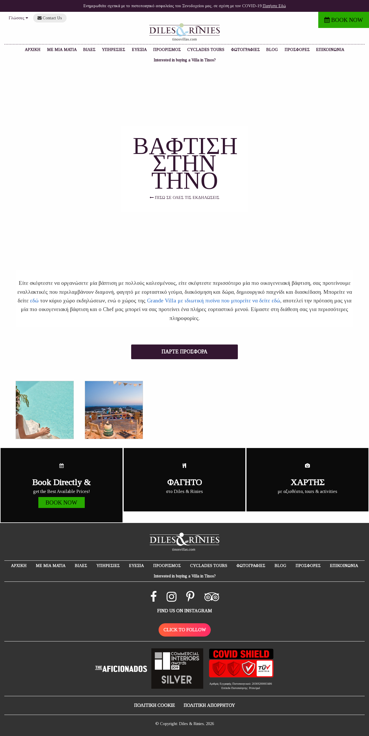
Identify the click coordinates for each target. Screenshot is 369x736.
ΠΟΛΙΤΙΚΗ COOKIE (154, 705)
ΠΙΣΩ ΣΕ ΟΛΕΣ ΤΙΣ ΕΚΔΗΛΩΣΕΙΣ (184, 197)
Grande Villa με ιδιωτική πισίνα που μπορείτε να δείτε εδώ (213, 301)
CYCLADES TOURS (205, 50)
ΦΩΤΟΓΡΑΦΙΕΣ (245, 50)
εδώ (34, 301)
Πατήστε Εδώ (274, 6)
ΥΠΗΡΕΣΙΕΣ (113, 50)
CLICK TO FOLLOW (184, 629)
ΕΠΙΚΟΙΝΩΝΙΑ (330, 50)
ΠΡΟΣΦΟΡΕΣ (297, 50)
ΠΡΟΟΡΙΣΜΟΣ (167, 50)
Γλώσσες (18, 18)
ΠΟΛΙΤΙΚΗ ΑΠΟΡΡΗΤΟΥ (209, 705)
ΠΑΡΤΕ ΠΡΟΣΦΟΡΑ (184, 352)
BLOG (272, 50)
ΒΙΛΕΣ (89, 50)
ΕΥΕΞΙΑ (139, 50)
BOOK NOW (343, 20)
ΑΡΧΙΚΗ (32, 50)
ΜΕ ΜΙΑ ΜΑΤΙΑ (62, 50)
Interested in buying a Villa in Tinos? (185, 60)
